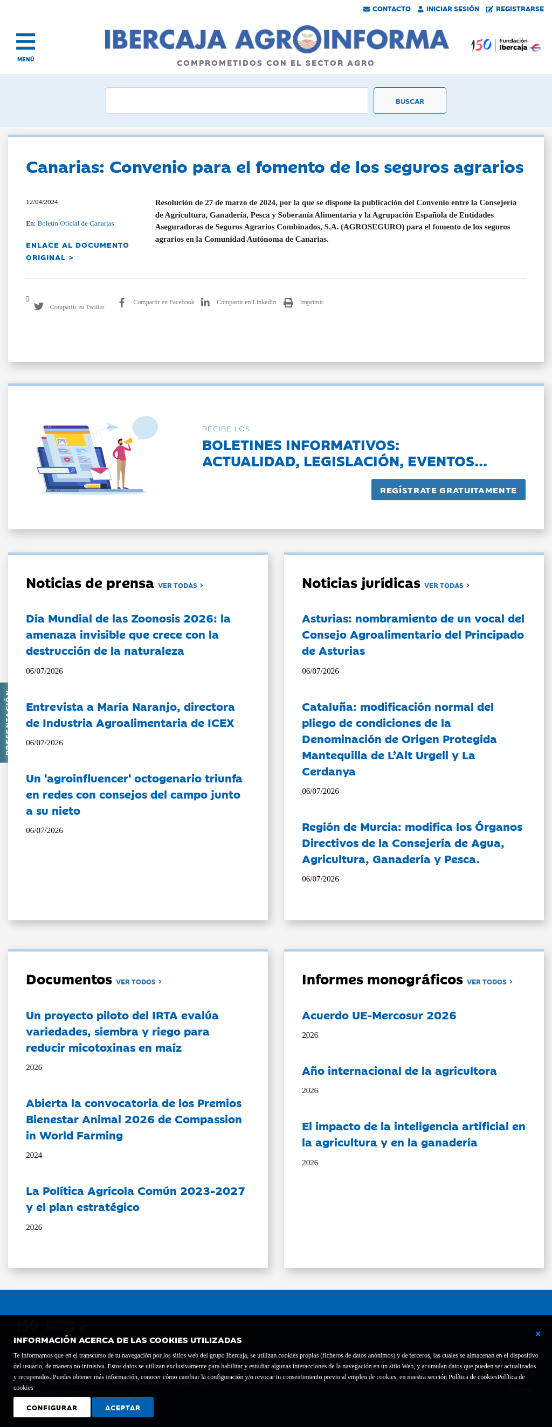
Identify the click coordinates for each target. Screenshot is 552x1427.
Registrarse (515, 8)
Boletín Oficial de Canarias (76, 223)
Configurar (52, 1407)
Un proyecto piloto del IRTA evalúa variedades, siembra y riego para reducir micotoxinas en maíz (122, 1030)
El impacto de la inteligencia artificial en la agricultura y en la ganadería (414, 1133)
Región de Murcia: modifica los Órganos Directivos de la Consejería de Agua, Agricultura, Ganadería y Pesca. (412, 842)
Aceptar (123, 1407)
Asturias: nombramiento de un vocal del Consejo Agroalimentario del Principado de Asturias (413, 634)
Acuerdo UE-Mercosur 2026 (379, 1014)
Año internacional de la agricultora (399, 1070)
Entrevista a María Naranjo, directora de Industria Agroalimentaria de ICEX (130, 714)
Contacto (387, 8)
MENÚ (25, 59)
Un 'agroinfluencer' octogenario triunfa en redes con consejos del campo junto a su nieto (134, 794)
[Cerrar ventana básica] (538, 1334)
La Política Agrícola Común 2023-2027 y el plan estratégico (135, 1198)
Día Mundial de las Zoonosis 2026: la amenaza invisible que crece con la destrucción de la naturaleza (128, 634)
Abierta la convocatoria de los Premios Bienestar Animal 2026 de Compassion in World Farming (134, 1118)
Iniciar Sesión (448, 8)
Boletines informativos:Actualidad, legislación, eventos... (344, 452)
